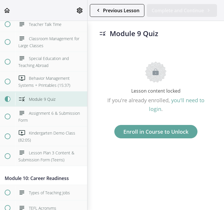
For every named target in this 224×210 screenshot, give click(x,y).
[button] (7, 10)
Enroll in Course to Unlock (155, 131)
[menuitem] (80, 10)
